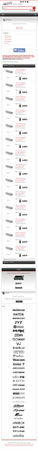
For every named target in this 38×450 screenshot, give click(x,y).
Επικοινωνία (12, 444)
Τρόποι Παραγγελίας (8, 39)
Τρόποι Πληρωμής (27, 444)
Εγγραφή (17, 28)
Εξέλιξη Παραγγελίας (19, 27)
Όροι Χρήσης (7, 43)
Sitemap (31, 445)
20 (13, 259)
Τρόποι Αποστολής (8, 37)
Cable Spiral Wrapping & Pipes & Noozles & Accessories (18, 57)
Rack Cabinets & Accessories (22, 56)
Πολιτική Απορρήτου (8, 41)
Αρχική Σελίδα (7, 444)
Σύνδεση (21, 28)
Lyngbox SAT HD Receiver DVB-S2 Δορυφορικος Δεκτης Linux (18, 273)
